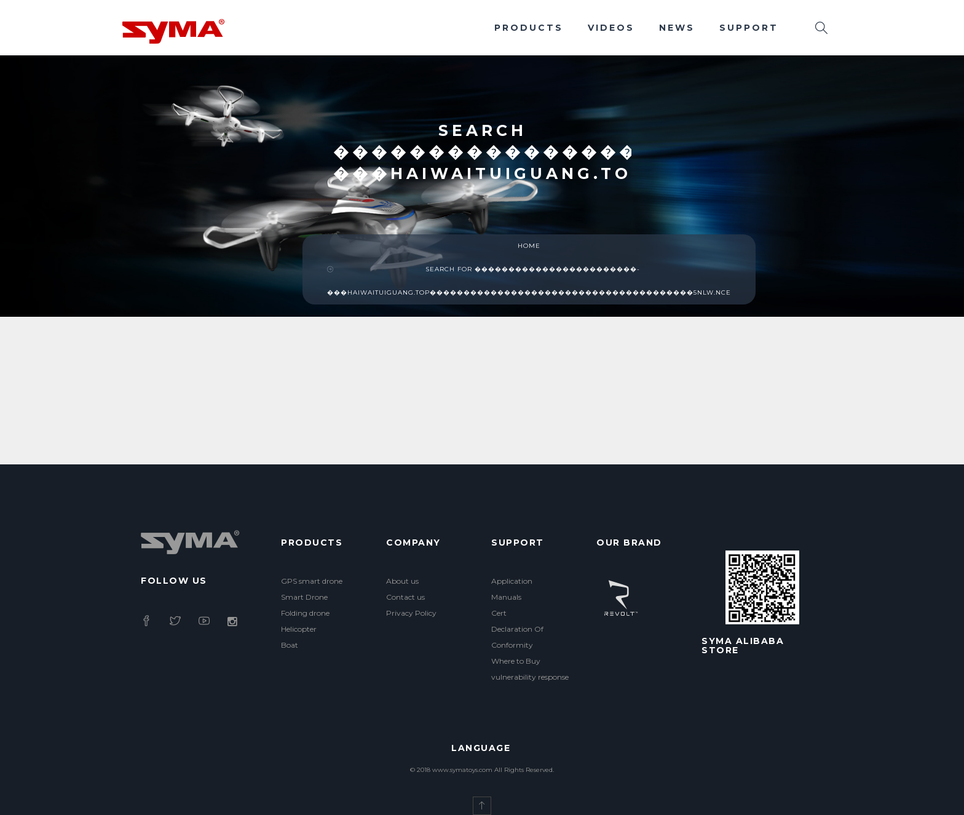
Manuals (506, 597)
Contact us (405, 597)
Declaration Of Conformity (517, 637)
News (677, 27)
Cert (499, 613)
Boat (289, 645)
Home (529, 246)
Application (511, 581)
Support (748, 27)
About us (402, 581)
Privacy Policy (411, 613)
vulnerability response (530, 677)
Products (528, 27)
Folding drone (305, 613)
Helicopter (299, 629)
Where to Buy (515, 661)
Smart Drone (304, 597)
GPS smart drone (311, 581)
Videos (611, 27)
